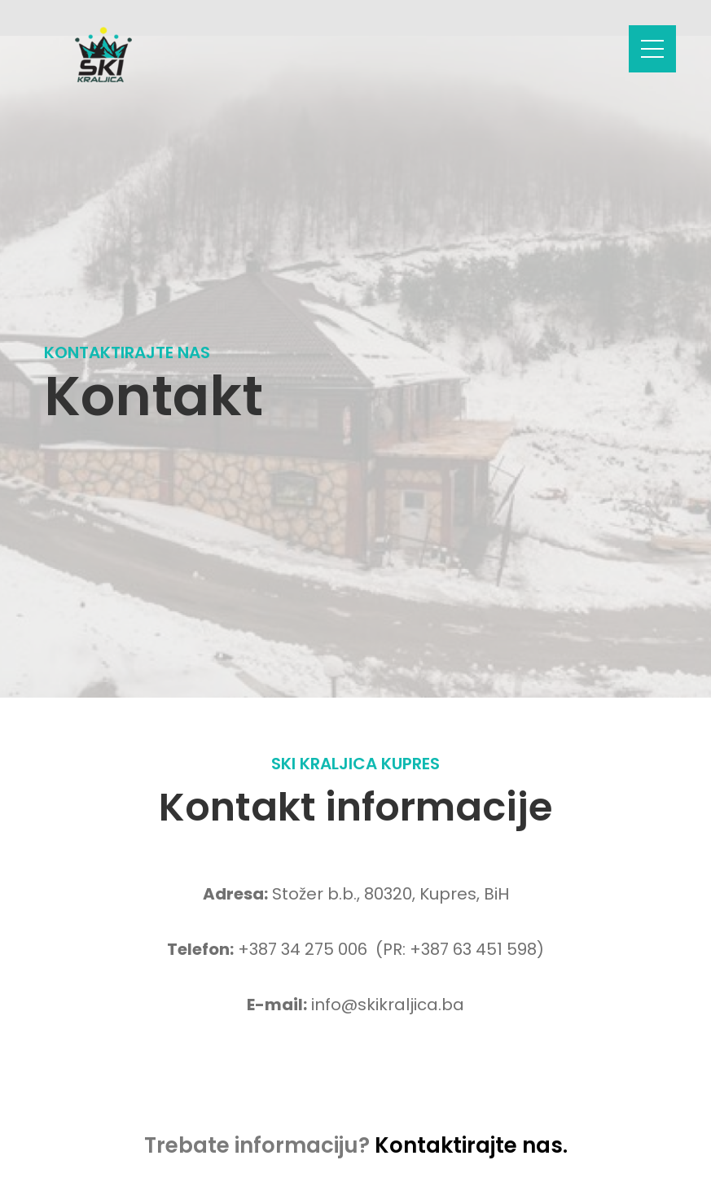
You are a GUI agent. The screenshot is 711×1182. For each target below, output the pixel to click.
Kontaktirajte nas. (471, 1145)
